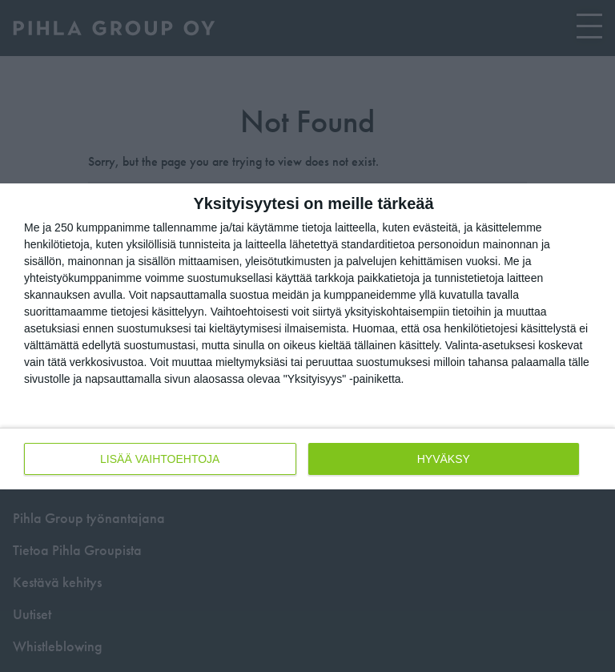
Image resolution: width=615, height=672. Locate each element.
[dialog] (307, 336)
